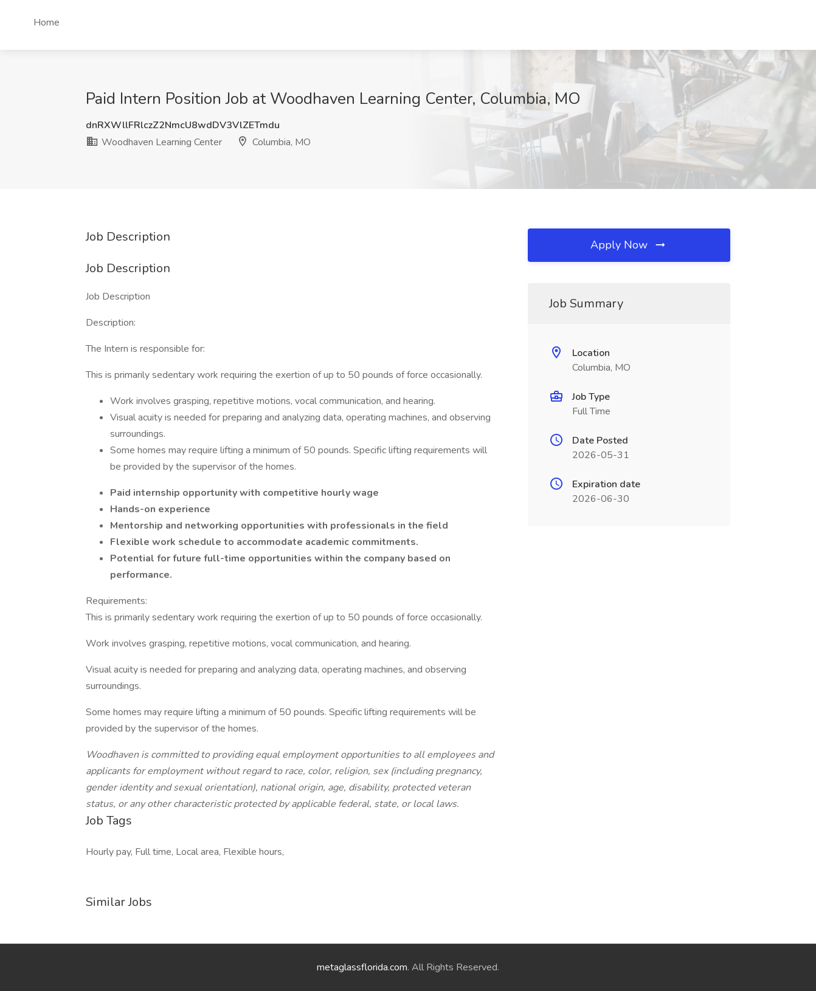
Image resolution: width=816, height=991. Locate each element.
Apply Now (628, 245)
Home (46, 22)
